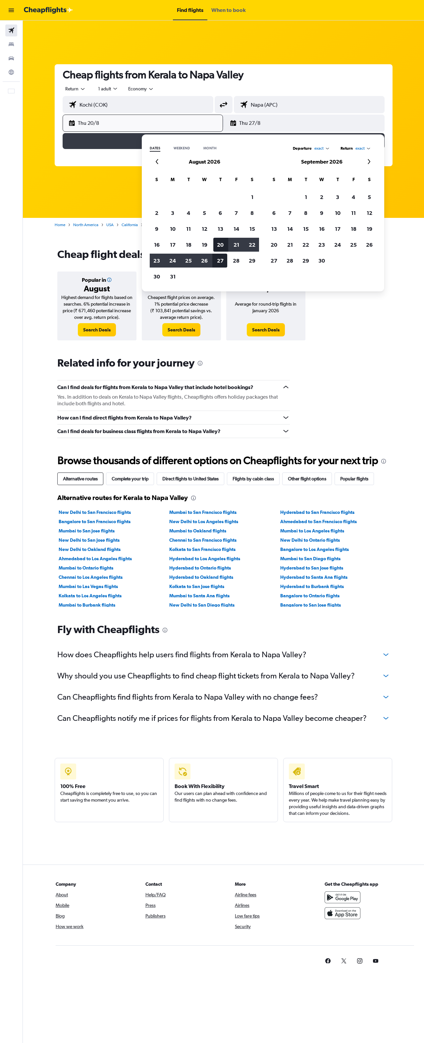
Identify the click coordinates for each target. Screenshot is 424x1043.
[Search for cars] (11, 58)
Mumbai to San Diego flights (310, 558)
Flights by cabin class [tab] (253, 478)
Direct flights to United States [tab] (190, 478)
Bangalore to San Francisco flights (95, 521)
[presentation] (279, 255)
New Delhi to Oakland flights (90, 549)
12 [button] (204, 229)
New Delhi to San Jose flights (89, 540)
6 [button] (220, 213)
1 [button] (252, 197)
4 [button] (188, 213)
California (130, 225)
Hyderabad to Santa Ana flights (313, 577)
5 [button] (204, 213)
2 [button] (156, 213)
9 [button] (156, 229)
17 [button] (338, 229)
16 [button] (322, 229)
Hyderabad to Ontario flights (200, 568)
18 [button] (353, 229)
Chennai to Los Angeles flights (91, 577)
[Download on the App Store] (342, 913)
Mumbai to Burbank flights (87, 605)
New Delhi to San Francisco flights (95, 512)
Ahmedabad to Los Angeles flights (95, 558)
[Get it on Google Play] (342, 897)
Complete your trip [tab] (130, 478)
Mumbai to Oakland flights (197, 530)
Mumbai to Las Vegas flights (88, 586)
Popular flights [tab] (354, 478)
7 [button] (236, 213)
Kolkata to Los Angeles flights (90, 595)
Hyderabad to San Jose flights (311, 568)
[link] (97, 329)
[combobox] (75, 88)
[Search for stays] (11, 44)
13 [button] (220, 229)
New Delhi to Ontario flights (310, 540)
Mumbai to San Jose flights (87, 530)
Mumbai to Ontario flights (86, 568)
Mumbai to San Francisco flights (203, 512)
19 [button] (369, 229)
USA (110, 225)
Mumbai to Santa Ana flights (199, 595)
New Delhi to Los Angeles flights (203, 521)
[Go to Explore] (11, 72)
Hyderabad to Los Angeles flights (204, 558)
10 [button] (173, 229)
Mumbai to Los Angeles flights (312, 530)
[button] (11, 10)
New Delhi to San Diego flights (202, 605)
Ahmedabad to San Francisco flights (318, 521)
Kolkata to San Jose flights (196, 586)
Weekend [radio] (182, 148)
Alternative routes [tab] (80, 478)
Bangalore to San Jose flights (310, 605)
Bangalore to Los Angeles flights (314, 549)
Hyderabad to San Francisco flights (317, 512)
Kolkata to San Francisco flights (202, 549)
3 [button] (172, 213)
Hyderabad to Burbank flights (312, 586)
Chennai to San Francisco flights (203, 540)
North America (85, 225)
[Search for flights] (11, 30)
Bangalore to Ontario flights (310, 595)
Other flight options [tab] (307, 478)
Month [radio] (210, 148)
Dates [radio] (155, 148)
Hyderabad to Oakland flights (201, 577)
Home (60, 225)
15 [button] (252, 229)
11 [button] (188, 229)
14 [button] (236, 229)
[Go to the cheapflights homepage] (48, 10)
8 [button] (252, 213)
